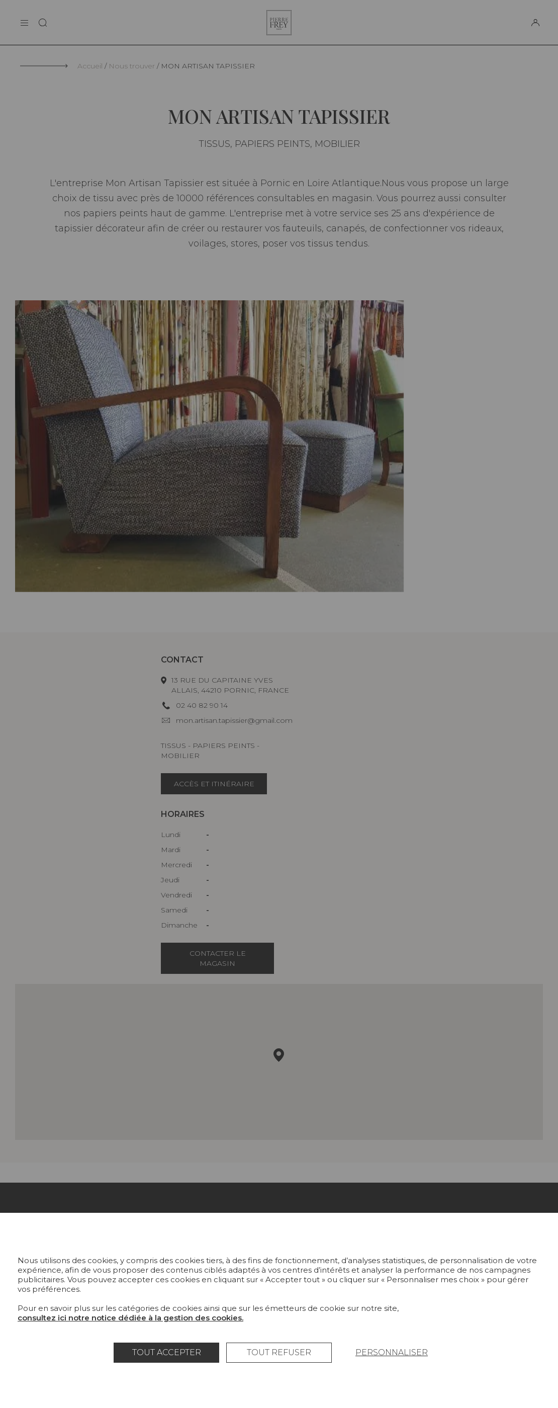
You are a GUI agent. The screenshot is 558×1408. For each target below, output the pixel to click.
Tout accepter (166, 1352)
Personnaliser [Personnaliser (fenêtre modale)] (391, 1352)
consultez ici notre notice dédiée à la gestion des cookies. (130, 1317)
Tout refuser (279, 1352)
